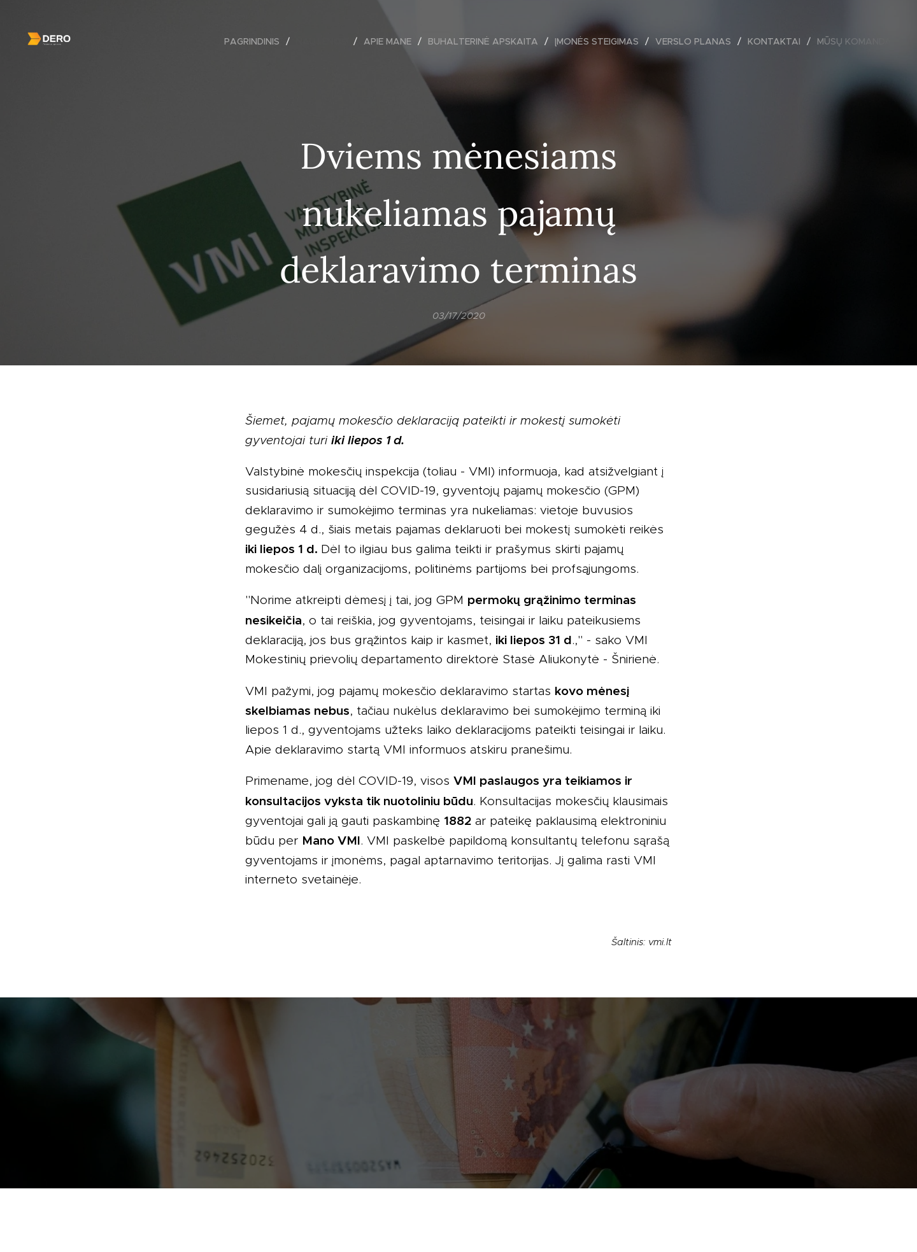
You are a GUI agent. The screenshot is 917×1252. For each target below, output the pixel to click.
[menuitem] (255, 41)
